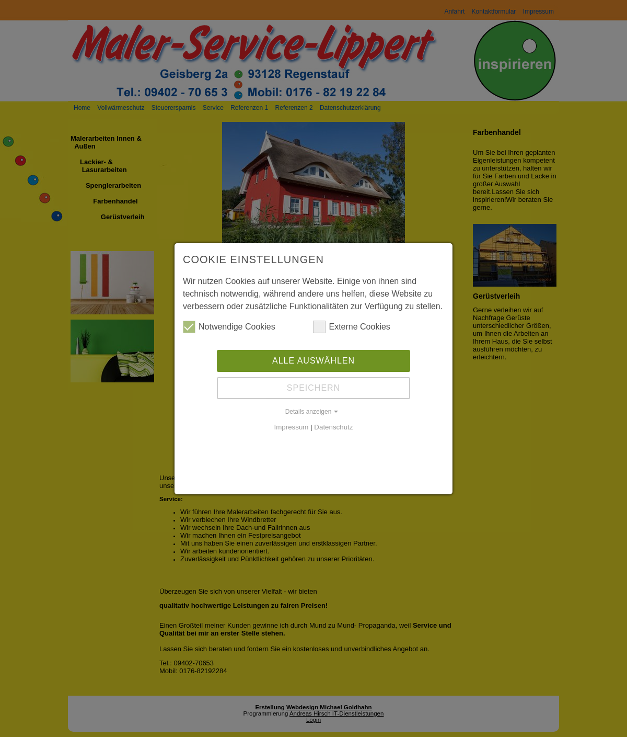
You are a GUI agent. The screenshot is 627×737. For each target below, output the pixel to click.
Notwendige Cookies (229, 327)
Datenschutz (333, 427)
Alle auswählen (313, 360)
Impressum (291, 427)
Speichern (313, 387)
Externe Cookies (351, 327)
